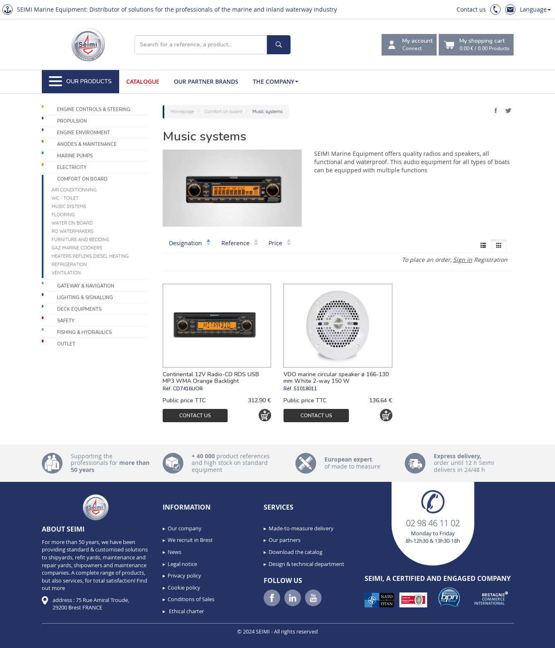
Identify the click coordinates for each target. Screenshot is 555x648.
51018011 (305, 388)
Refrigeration (69, 264)
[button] (24, 639)
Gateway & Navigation (85, 286)
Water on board (72, 223)
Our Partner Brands (206, 81)
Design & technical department (306, 564)
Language (535, 9)
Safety (65, 321)
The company (275, 81)
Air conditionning (74, 190)
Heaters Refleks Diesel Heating (90, 256)
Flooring (63, 215)
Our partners (284, 540)
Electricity (71, 167)
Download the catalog (295, 552)
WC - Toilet (65, 198)
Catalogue (142, 81)
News (174, 552)
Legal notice (182, 564)
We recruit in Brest (190, 540)
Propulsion (72, 121)
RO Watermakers (73, 231)
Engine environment (83, 133)
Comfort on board (82, 179)
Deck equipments (79, 309)
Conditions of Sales (191, 599)
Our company (185, 528)
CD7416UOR (188, 388)
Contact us (471, 9)
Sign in (462, 260)
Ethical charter (186, 611)
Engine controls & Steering (93, 109)
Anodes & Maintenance (87, 144)
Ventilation (66, 273)
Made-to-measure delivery (301, 528)
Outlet (66, 344)
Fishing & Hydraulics (84, 332)
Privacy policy (184, 575)
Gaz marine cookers (77, 248)
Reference (239, 243)
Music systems (69, 206)
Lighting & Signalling (85, 298)
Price (280, 243)
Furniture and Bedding (80, 239)
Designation (189, 243)
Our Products (80, 81)
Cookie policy (184, 587)
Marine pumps (75, 156)
